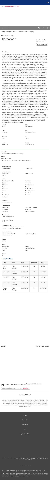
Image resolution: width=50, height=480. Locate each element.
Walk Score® (28, 395)
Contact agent (5, 27)
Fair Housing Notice (25, 459)
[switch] (39, 28)
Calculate (26, 388)
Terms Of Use (7, 458)
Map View (38, 346)
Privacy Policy (20, 458)
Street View (45, 346)
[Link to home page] (2, 2)
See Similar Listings (42, 44)
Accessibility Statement (37, 458)
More (47, 2)
